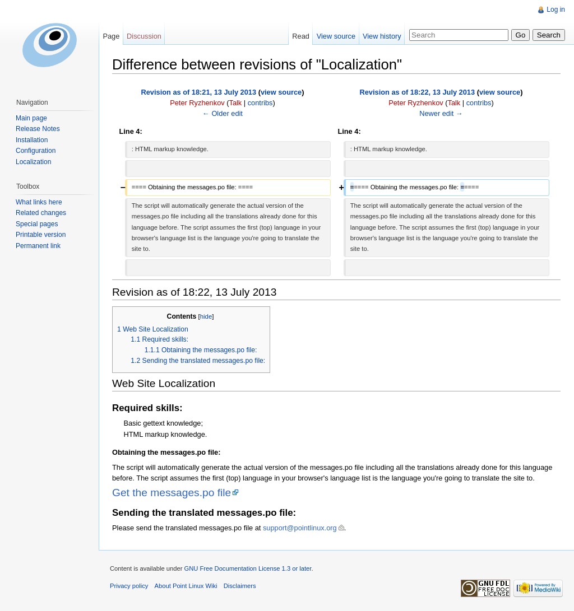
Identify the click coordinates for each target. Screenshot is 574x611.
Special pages (37, 224)
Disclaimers (240, 585)
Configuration (35, 151)
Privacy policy (129, 585)
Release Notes (38, 129)
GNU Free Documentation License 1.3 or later (247, 568)
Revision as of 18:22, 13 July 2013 (417, 92)
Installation (32, 140)
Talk (235, 103)
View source (336, 36)
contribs (260, 103)
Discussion (144, 36)
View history (382, 36)
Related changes (41, 213)
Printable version (41, 235)
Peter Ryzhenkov (197, 103)
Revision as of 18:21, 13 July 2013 (199, 92)
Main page (31, 118)
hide (206, 316)
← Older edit (222, 113)
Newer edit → (441, 113)
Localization (33, 162)
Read (300, 36)
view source (281, 92)
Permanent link (38, 246)
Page (111, 36)
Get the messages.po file (171, 492)
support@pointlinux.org (300, 528)
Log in (556, 9)
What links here (39, 202)
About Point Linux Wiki (186, 585)
